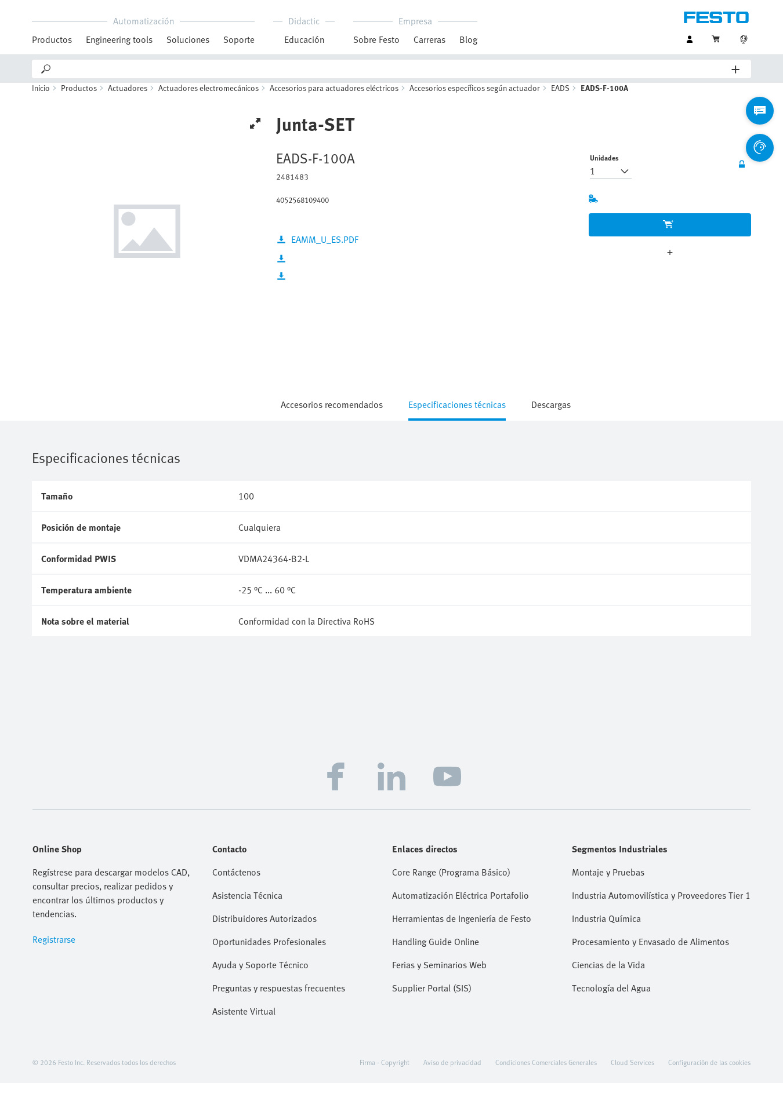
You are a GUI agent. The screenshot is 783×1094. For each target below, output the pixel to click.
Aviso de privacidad (452, 1073)
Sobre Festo (376, 39)
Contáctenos (236, 883)
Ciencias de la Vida (608, 976)
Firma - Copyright (384, 1073)
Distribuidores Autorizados (264, 929)
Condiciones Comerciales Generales (546, 1073)
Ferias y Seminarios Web (439, 976)
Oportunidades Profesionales (269, 953)
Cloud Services (632, 1073)
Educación (304, 39)
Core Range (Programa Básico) (451, 883)
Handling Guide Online (435, 953)
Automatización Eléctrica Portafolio (460, 906)
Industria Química (606, 929)
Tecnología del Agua (611, 999)
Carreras (429, 39)
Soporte (239, 39)
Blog (468, 39)
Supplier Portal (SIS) (432, 999)
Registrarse (53, 950)
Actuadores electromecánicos (208, 99)
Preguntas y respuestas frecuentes (278, 999)
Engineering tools (119, 39)
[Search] (392, 69)
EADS (560, 99)
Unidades (604, 168)
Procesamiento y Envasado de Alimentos (650, 953)
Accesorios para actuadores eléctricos (334, 99)
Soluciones (187, 39)
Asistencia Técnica (247, 906)
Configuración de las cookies (709, 1073)
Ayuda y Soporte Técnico (260, 976)
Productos (52, 39)
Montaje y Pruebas (608, 883)
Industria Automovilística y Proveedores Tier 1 (661, 906)
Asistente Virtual (244, 1022)
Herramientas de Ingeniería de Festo (461, 929)
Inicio (41, 99)
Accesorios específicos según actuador (474, 99)
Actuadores (127, 99)
